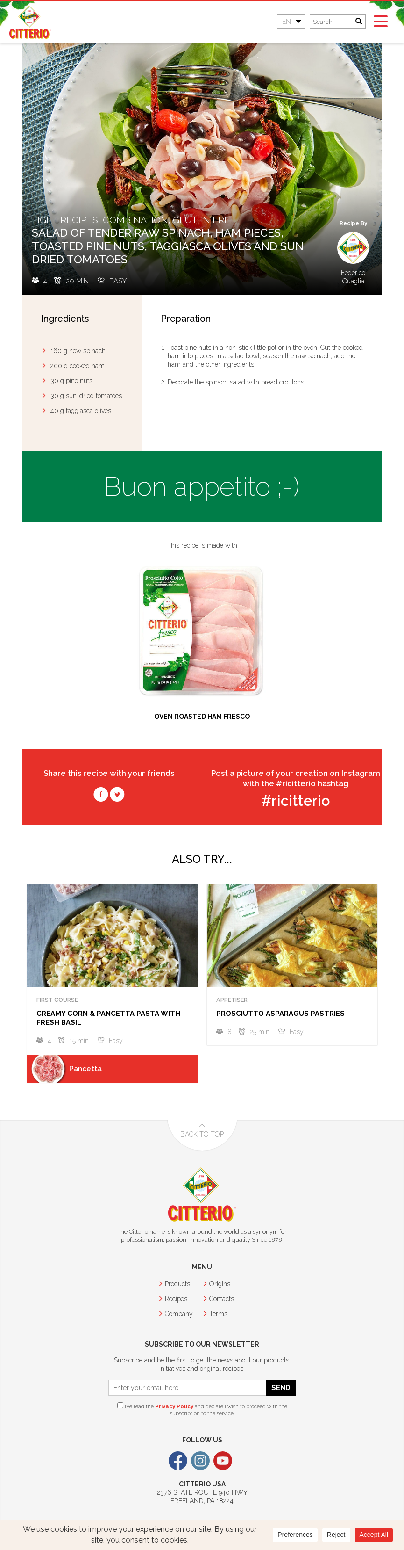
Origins (219, 1284)
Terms (218, 1314)
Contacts (221, 1299)
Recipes (176, 1299)
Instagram (200, 1460)
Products (177, 1284)
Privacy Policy (174, 1406)
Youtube (222, 1460)
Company (179, 1314)
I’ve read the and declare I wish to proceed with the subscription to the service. (202, 1409)
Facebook (178, 1460)
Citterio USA (30, 22)
